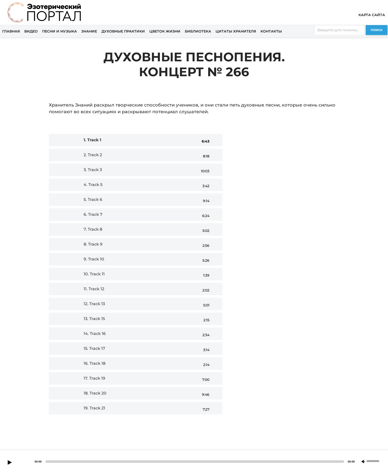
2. (93, 154)
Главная (11, 31)
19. (94, 408)
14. (95, 333)
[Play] (10, 463)
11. (94, 289)
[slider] (195, 461)
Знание (89, 31)
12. (94, 303)
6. (93, 214)
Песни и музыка (59, 31)
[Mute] (363, 462)
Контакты (271, 31)
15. (94, 348)
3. (93, 169)
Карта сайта (371, 15)
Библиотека (198, 31)
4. (93, 184)
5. (93, 199)
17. (94, 378)
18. (95, 393)
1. (92, 140)
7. (93, 229)
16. (94, 363)
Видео (31, 31)
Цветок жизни (164, 31)
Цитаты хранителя (236, 31)
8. (93, 244)
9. (94, 259)
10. (94, 274)
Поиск (377, 30)
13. (94, 318)
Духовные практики (123, 31)
